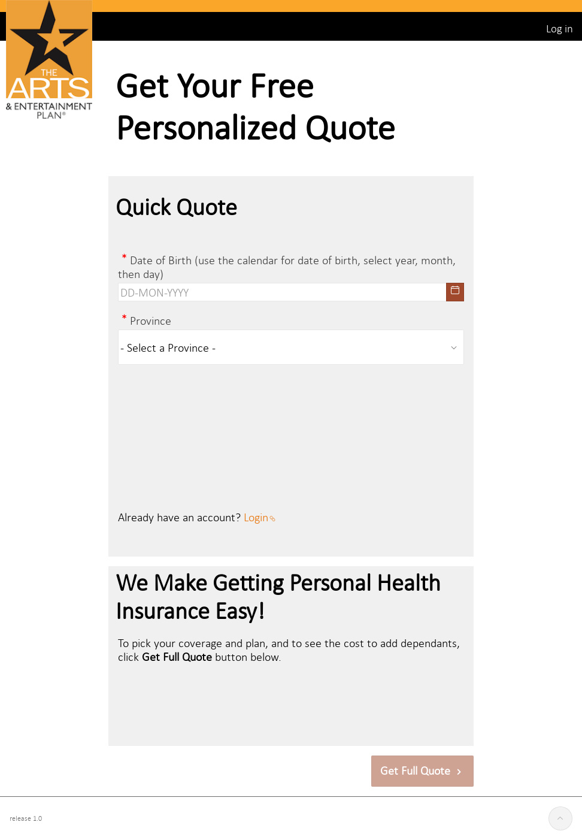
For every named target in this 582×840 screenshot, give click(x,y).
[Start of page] (560, 818)
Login (259, 517)
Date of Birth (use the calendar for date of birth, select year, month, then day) (287, 266)
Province (150, 320)
